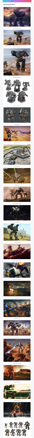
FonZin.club (8, 1)
